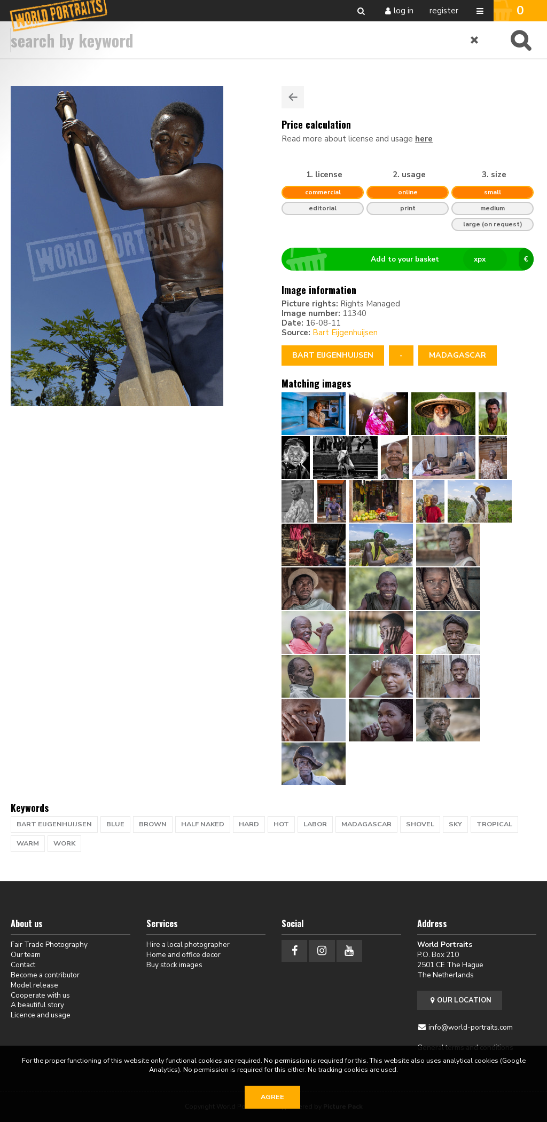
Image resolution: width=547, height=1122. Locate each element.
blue (115, 824)
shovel (420, 824)
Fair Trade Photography (49, 944)
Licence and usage (41, 1015)
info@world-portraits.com (470, 1027)
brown (153, 824)
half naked (202, 824)
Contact (23, 965)
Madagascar (457, 355)
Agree (272, 1097)
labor (315, 824)
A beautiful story (37, 1005)
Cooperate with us (40, 995)
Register (443, 10)
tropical (494, 824)
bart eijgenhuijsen (54, 824)
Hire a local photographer (188, 944)
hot (281, 824)
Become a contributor (45, 975)
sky (455, 824)
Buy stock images (174, 965)
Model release (34, 985)
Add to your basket (412, 259)
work (64, 843)
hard (249, 824)
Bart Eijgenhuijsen (345, 332)
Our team (26, 955)
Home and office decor (183, 955)
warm (28, 843)
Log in (403, 10)
